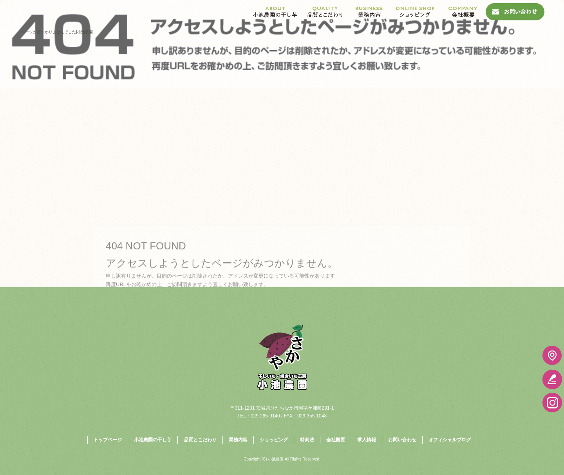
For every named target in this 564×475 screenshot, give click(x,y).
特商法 (307, 439)
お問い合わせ (515, 12)
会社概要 (463, 12)
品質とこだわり (325, 12)
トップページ (108, 439)
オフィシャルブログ (449, 439)
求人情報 (366, 439)
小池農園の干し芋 (275, 12)
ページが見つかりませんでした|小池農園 (57, 32)
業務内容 (369, 12)
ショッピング (415, 12)
